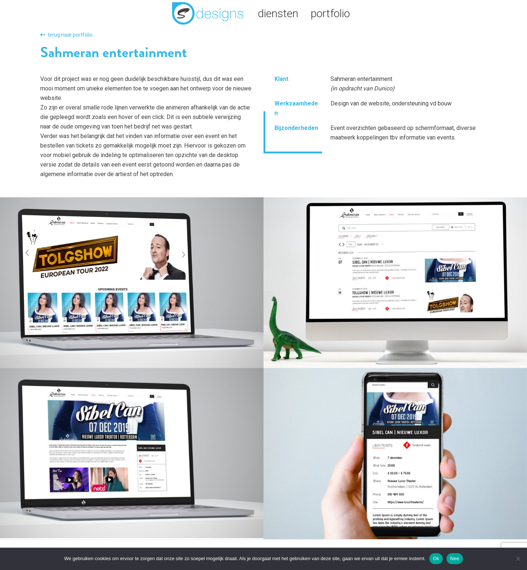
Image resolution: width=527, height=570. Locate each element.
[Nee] (518, 558)
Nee (454, 558)
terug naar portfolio (66, 35)
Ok (436, 558)
